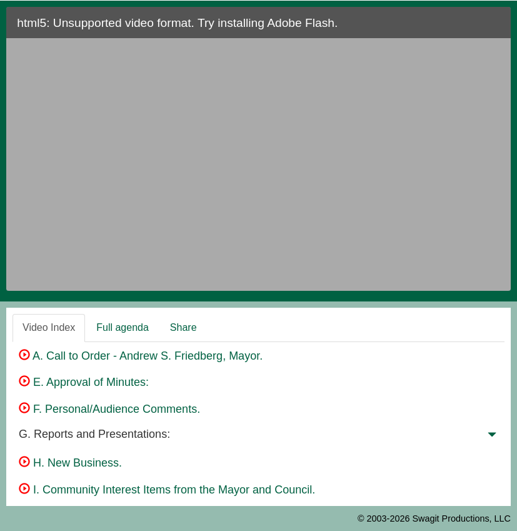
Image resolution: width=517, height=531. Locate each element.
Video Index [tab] (49, 327)
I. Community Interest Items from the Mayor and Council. (167, 489)
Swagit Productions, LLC (461, 518)
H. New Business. (70, 463)
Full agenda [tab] (122, 327)
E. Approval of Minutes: (84, 382)
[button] (491, 437)
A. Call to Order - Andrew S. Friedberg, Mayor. (141, 356)
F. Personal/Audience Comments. (109, 409)
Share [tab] (183, 327)
